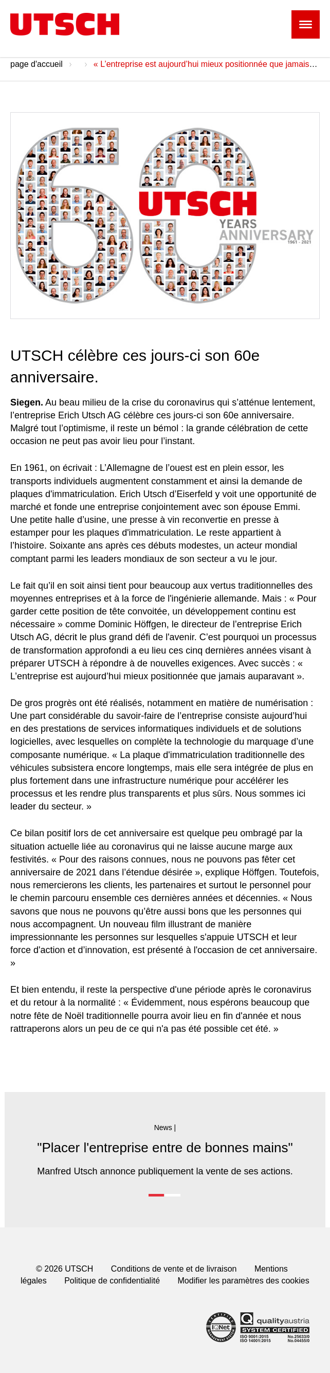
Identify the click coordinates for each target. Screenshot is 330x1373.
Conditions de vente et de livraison (174, 1268)
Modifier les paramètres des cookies (243, 1280)
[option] (165, 1150)
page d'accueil (36, 64)
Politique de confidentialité (112, 1280)
